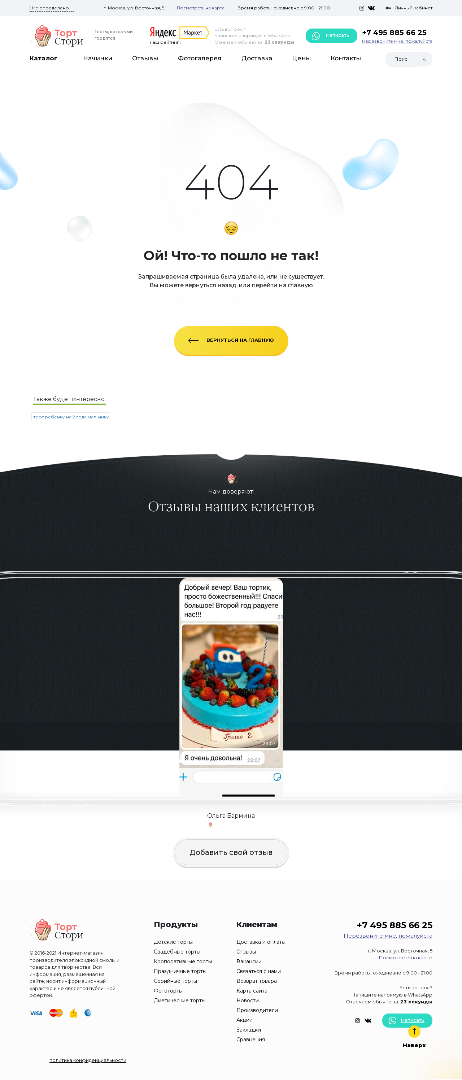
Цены (301, 58)
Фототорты (168, 991)
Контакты (346, 58)
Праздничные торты (180, 971)
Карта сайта (251, 991)
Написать (330, 36)
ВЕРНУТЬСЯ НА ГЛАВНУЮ (231, 340)
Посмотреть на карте (201, 7)
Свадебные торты (177, 951)
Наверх (414, 1037)
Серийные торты (175, 981)
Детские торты (173, 942)
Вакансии (249, 961)
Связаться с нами (258, 971)
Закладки (248, 1030)
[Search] (401, 59)
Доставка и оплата (260, 942)
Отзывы (145, 58)
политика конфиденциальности (87, 1060)
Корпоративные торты (183, 961)
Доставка (256, 58)
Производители (257, 1010)
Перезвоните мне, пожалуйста (397, 41)
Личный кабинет (408, 7)
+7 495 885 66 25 (394, 32)
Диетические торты (179, 1000)
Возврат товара (256, 981)
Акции (244, 1020)
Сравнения (250, 1039)
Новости (247, 1000)
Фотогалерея (200, 58)
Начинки (97, 58)
